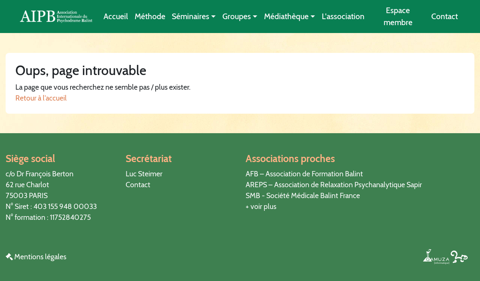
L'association (343, 16)
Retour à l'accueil (41, 97)
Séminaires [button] (190, 16)
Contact (444, 16)
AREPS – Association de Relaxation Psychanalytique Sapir (334, 184)
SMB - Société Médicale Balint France (303, 195)
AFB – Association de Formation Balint (304, 173)
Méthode (150, 16)
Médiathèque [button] (286, 16)
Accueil (116, 16)
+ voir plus (261, 206)
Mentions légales (36, 256)
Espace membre (398, 16)
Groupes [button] (236, 16)
